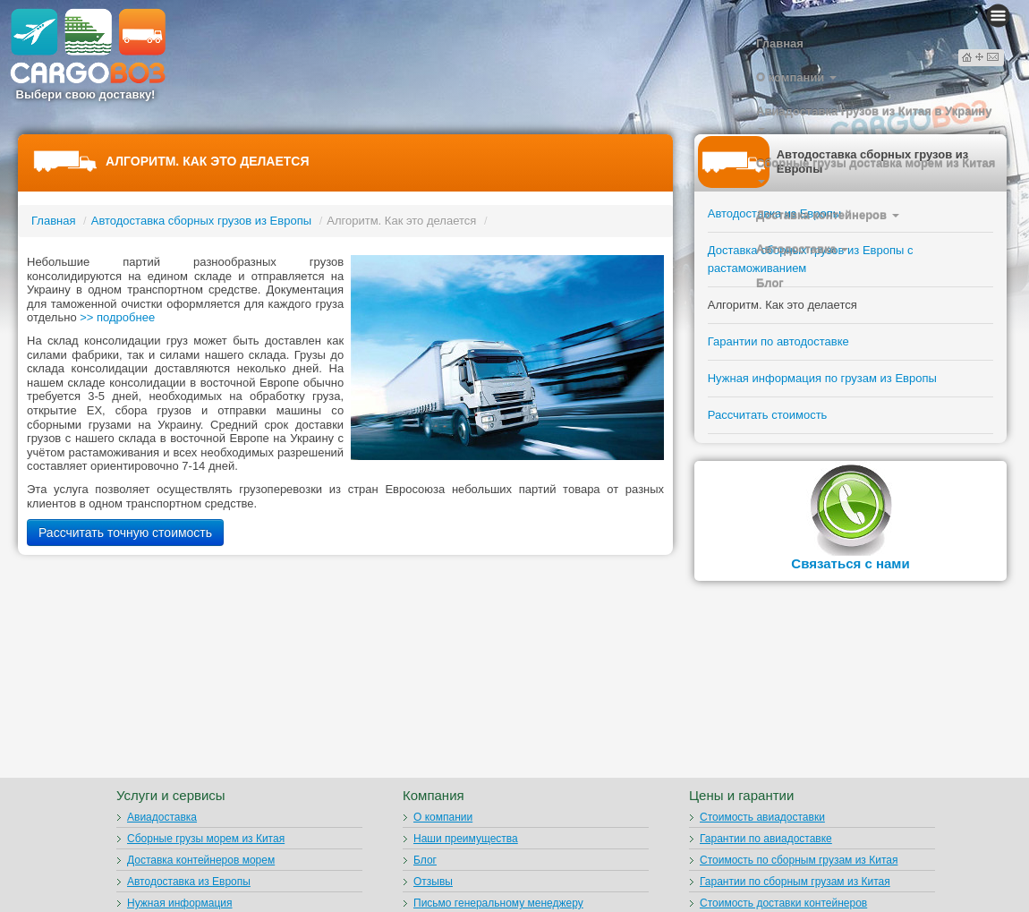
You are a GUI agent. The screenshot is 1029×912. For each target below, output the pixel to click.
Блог (770, 283)
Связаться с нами (850, 563)
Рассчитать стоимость (768, 415)
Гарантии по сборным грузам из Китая (795, 881)
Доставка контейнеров (827, 215)
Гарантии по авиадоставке (766, 838)
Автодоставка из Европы (189, 881)
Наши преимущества (465, 838)
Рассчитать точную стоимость (125, 532)
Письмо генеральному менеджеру (498, 903)
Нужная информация (180, 903)
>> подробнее (117, 317)
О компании (796, 77)
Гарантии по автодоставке (778, 341)
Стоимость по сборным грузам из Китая (798, 860)
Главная (780, 43)
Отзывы (433, 881)
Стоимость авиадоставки (762, 817)
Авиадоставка (162, 817)
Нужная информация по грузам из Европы (822, 378)
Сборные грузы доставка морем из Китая (875, 170)
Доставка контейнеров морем (201, 860)
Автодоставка (802, 249)
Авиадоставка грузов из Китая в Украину (873, 118)
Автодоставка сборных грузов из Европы (201, 220)
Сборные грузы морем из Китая (206, 838)
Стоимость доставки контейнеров (783, 903)
